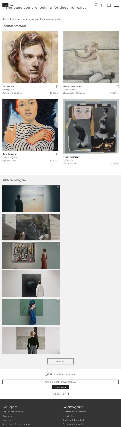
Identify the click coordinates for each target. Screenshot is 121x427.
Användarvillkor (9, 409)
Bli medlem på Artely (60, 289)
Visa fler (60, 276)
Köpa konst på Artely (13, 327)
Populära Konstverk (14, 26)
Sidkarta (6, 415)
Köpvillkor (7, 343)
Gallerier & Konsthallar (74, 335)
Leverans (6, 335)
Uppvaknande (70, 90)
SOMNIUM (68, 160)
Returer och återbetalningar (16, 339)
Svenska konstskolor (73, 339)
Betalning (7, 331)
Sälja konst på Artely (73, 364)
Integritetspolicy (10, 412)
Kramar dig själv (10, 157)
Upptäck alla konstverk (74, 327)
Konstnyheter (70, 331)
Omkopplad (8, 90)
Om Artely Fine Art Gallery (76, 351)
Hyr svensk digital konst (75, 359)
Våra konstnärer (71, 355)
